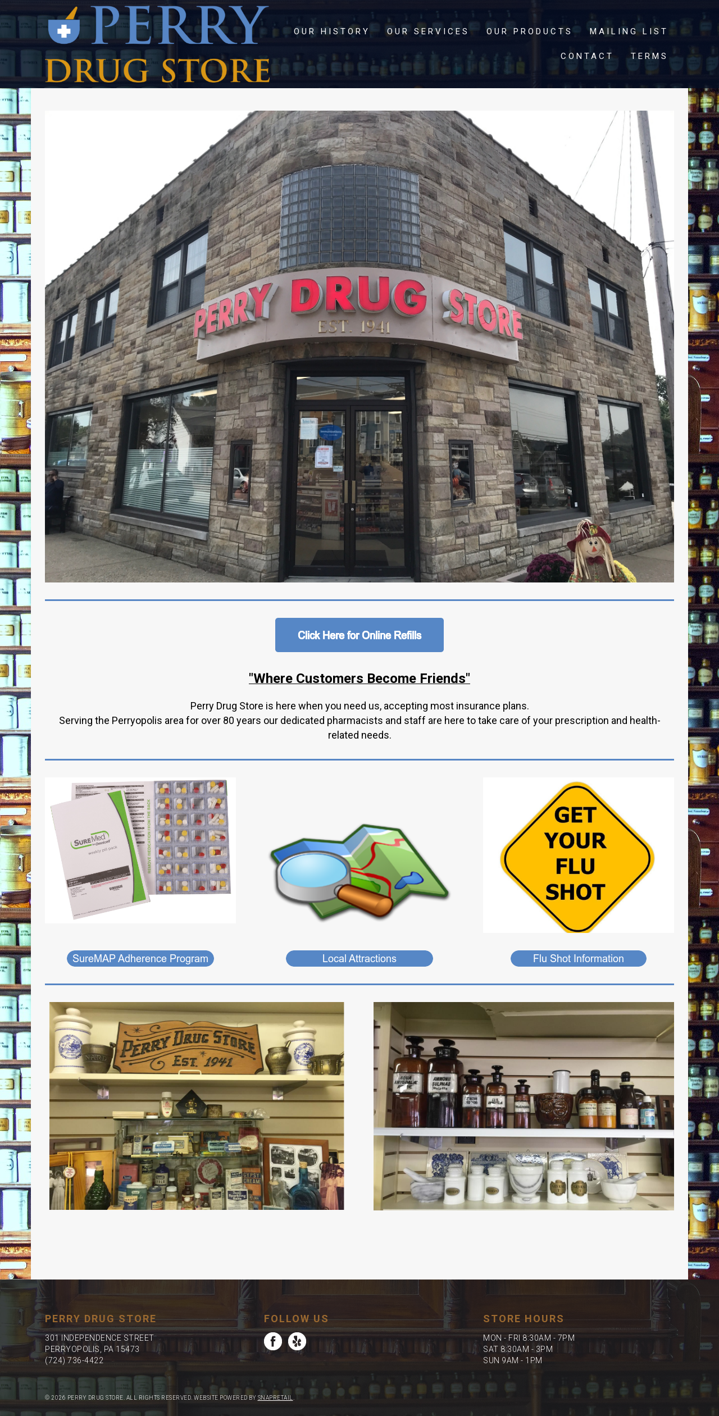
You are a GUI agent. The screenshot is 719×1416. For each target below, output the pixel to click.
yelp (297, 1341)
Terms (649, 56)
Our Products (529, 31)
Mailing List (629, 31)
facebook (273, 1341)
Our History (332, 31)
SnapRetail (275, 1398)
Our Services (428, 31)
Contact (587, 56)
